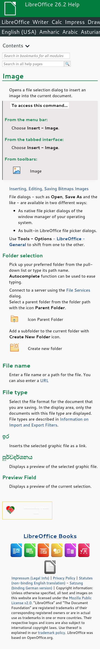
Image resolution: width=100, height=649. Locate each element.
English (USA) (18, 32)
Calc (56, 22)
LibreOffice (15, 22)
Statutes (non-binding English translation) (52, 580)
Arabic (70, 32)
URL (44, 380)
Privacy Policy (64, 577)
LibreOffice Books (50, 536)
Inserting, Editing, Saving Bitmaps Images (49, 188)
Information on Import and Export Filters (49, 422)
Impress (75, 22)
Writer (40, 22)
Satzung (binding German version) (47, 585)
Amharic (49, 32)
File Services (78, 290)
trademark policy (51, 632)
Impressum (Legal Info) (30, 577)
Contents (12, 45)
